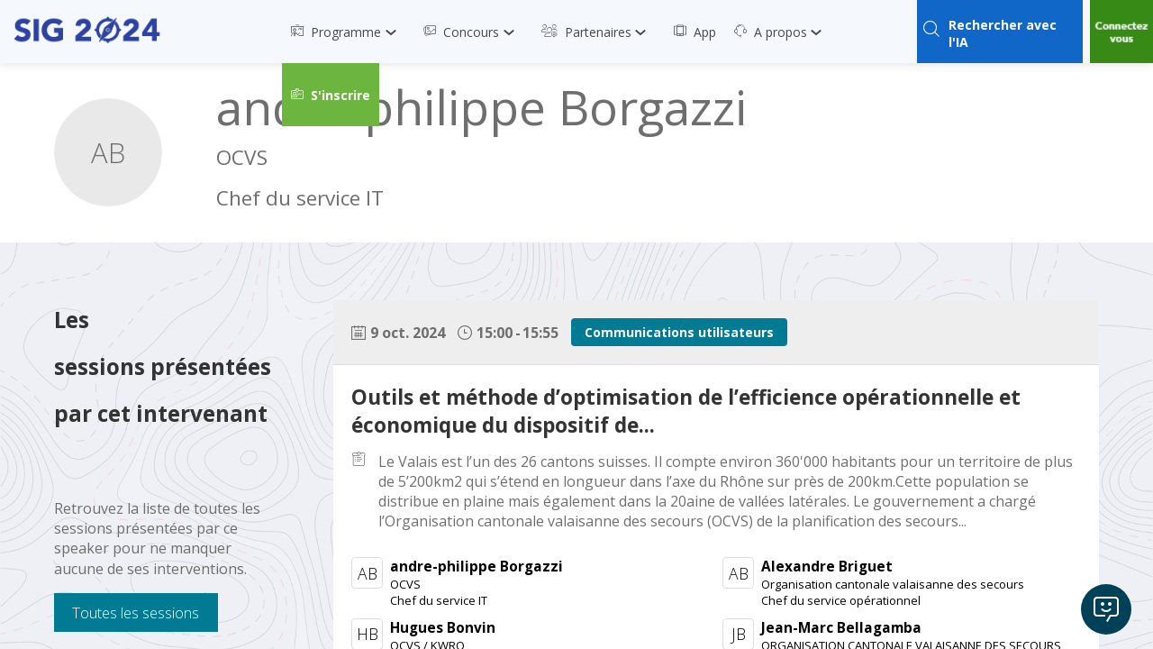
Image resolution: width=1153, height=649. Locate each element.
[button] (330, 94)
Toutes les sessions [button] (135, 612)
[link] (348, 31)
